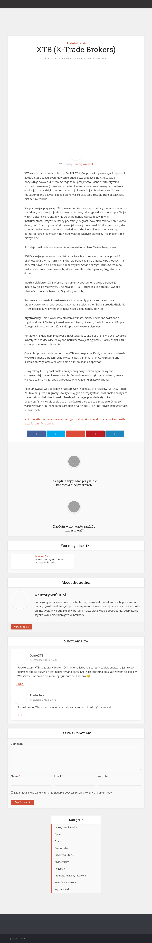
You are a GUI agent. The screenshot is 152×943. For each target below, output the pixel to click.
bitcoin (30, 419)
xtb (123, 419)
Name (15, 776)
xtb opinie (48, 423)
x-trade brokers (107, 419)
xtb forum (32, 423)
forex (60, 419)
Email (58, 776)
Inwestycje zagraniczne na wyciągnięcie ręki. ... (49, 561)
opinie (91, 419)
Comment (17, 744)
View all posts (21, 626)
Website (103, 776)
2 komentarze (64, 58)
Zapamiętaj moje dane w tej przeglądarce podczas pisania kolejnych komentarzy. (63, 792)
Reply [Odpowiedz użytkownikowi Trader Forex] (20, 715)
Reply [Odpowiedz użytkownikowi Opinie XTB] (20, 683)
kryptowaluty (75, 419)
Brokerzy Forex (76, 42)
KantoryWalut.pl (85, 58)
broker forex (46, 419)
